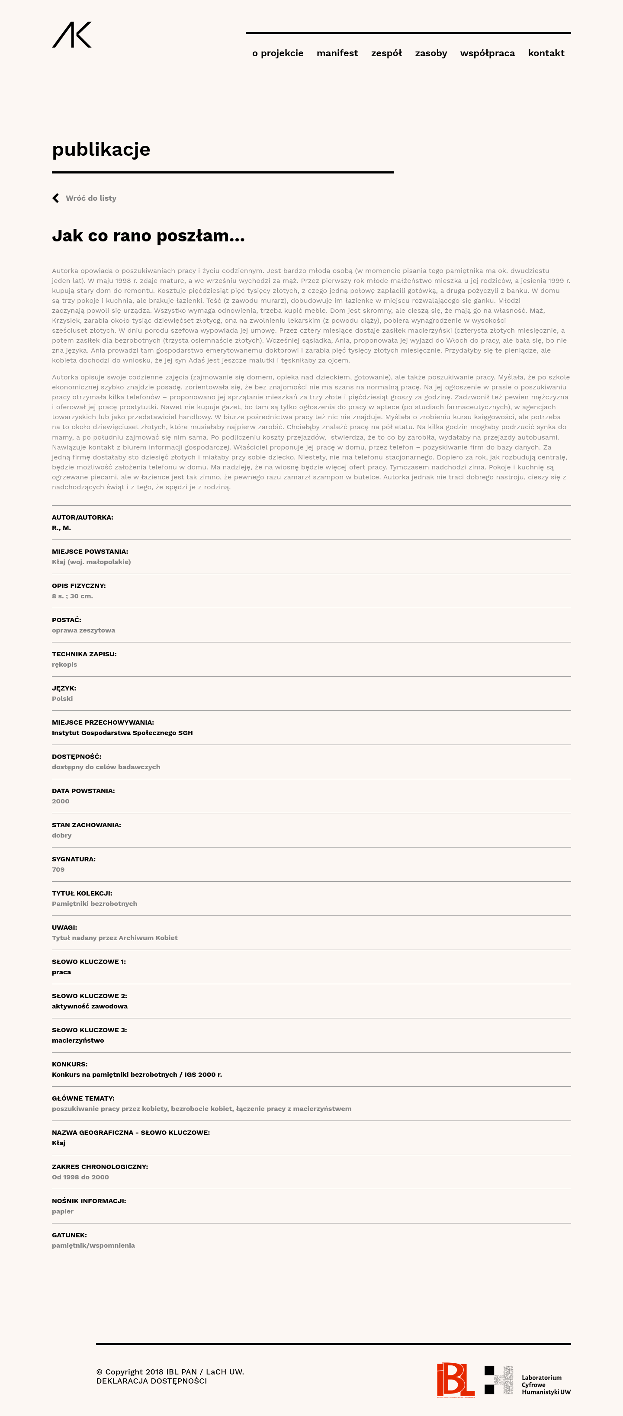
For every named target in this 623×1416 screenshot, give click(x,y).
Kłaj (58, 1143)
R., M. (61, 527)
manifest (337, 53)
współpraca (487, 53)
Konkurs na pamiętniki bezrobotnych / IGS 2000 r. (137, 1074)
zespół (386, 53)
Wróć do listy (91, 197)
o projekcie (278, 53)
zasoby (431, 53)
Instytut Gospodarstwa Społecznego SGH (122, 733)
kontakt (546, 53)
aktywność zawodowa (90, 1006)
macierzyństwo (78, 1040)
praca (61, 972)
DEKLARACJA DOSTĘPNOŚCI (151, 1380)
